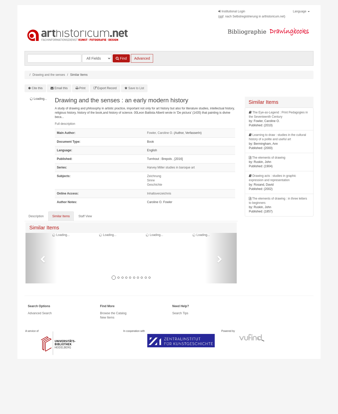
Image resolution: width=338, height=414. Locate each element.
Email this (61, 88)
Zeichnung (154, 176)
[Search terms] (54, 58)
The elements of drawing (268, 157)
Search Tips (180, 313)
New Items (107, 317)
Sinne (151, 180)
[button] (41, 258)
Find (121, 58)
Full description (65, 124)
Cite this (37, 88)
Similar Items (61, 216)
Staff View (85, 216)
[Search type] (96, 58)
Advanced (142, 58)
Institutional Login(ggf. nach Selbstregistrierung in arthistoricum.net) (251, 14)
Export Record (107, 88)
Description (36, 216)
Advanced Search (40, 313)
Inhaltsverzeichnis (159, 193)
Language (301, 11)
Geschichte (154, 184)
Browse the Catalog (113, 313)
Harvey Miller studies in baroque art (171, 167)
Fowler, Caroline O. (160, 133)
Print (82, 88)
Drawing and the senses (49, 75)
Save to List (136, 88)
